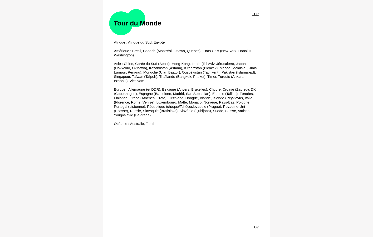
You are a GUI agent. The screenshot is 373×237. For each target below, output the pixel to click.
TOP (255, 14)
